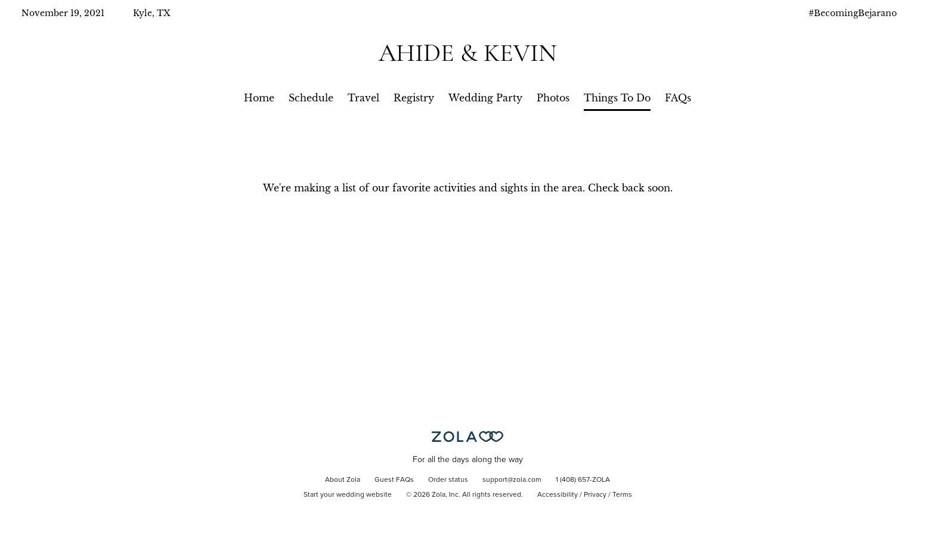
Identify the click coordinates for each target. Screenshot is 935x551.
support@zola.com (511, 480)
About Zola (342, 480)
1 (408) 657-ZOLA (583, 480)
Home (259, 98)
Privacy (595, 495)
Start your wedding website (348, 495)
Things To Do (617, 98)
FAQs (678, 98)
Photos (553, 98)
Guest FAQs (394, 480)
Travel (363, 98)
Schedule (311, 98)
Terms (622, 495)
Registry (414, 98)
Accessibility (557, 495)
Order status (448, 480)
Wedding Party (485, 98)
